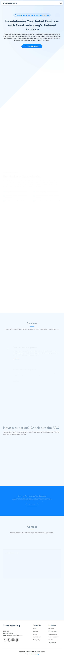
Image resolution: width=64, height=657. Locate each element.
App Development (52, 634)
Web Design (51, 628)
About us (35, 631)
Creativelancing (35, 654)
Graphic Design (52, 642)
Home (34, 628)
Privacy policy (36, 639)
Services (35, 634)
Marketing (50, 639)
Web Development (52, 631)
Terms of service (37, 637)
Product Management (53, 637)
